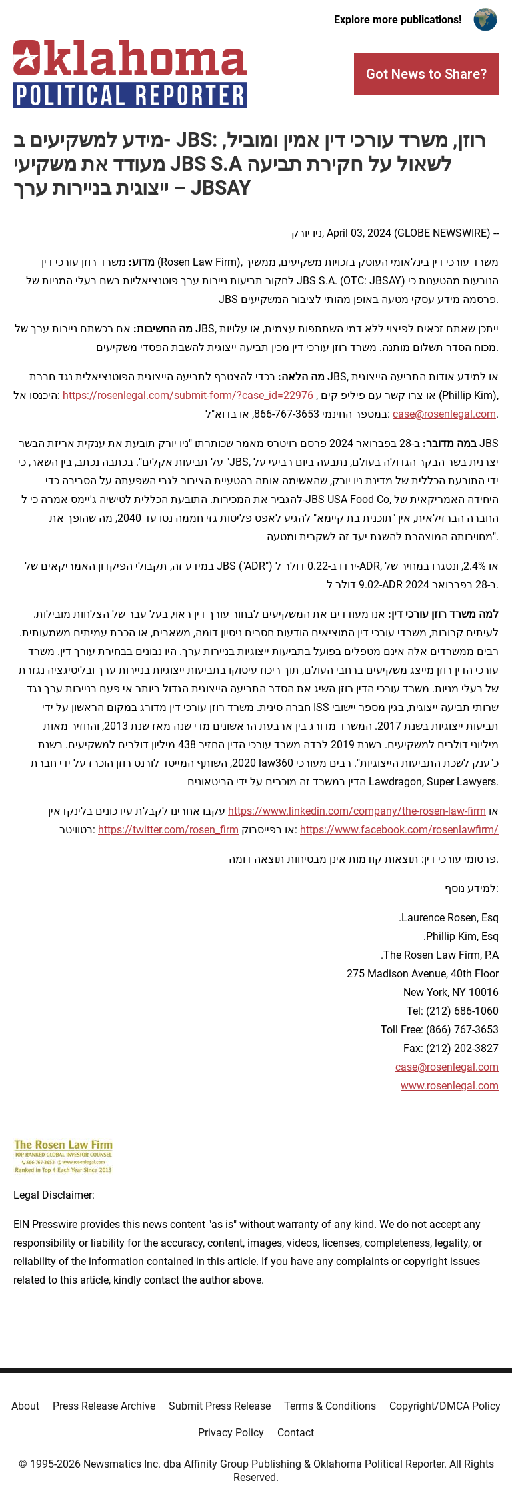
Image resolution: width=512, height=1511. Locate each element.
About (25, 1406)
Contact (295, 1432)
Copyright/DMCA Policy (445, 1406)
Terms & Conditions (330, 1406)
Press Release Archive (104, 1406)
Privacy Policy (231, 1432)
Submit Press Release (220, 1406)
